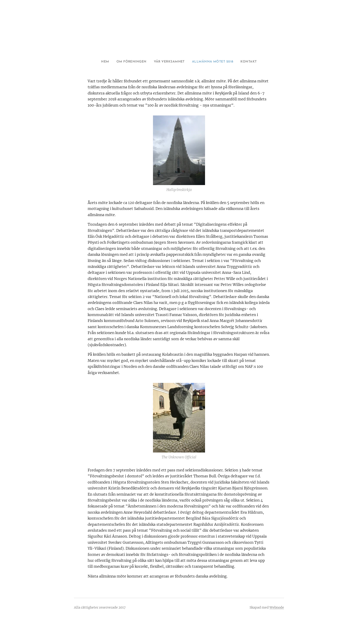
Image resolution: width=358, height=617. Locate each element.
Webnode (276, 607)
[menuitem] (98, 62)
